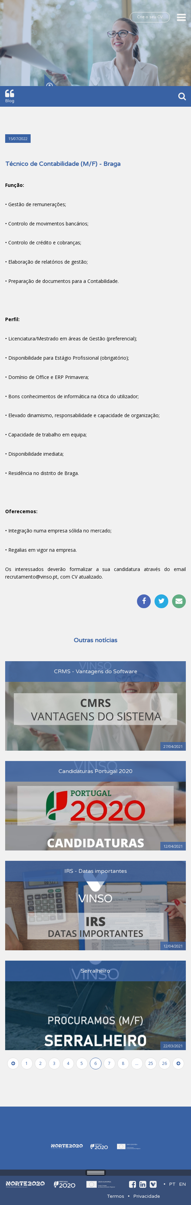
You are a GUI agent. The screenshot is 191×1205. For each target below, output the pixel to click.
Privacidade (146, 1196)
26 (164, 1063)
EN (182, 1184)
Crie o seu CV (150, 17)
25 (150, 1063)
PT (172, 1184)
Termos (115, 1196)
